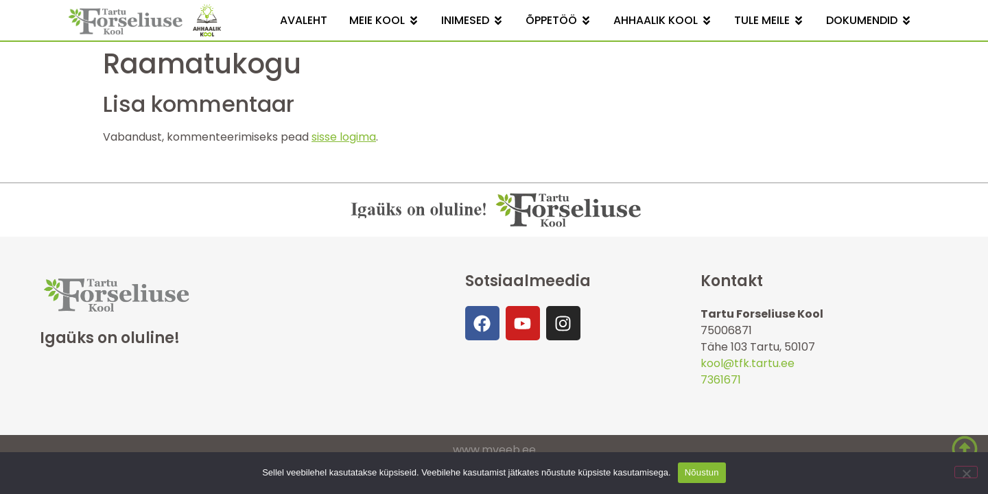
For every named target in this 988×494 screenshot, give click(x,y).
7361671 (721, 380)
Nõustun (702, 472)
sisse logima (343, 137)
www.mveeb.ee (494, 450)
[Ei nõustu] (966, 472)
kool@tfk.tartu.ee (748, 363)
